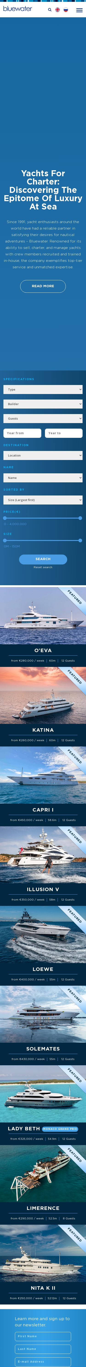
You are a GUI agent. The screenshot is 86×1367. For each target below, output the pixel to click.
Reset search (43, 567)
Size (7, 534)
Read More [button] (43, 286)
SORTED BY (14, 490)
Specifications (18, 379)
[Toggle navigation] (79, 10)
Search (43, 559)
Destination (16, 445)
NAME (8, 467)
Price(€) (12, 512)
